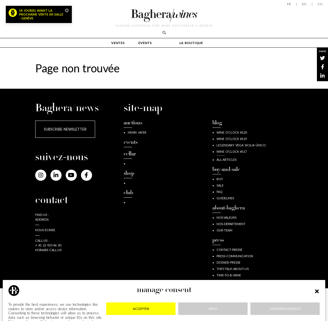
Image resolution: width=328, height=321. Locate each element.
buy (220, 179)
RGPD (159, 304)
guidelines (225, 198)
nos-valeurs (227, 217)
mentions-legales (60, 304)
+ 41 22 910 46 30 (48, 245)
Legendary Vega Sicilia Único (241, 145)
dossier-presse (228, 262)
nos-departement (231, 224)
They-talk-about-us (233, 269)
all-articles (227, 159)
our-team (224, 230)
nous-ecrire (45, 230)
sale (220, 185)
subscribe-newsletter (65, 129)
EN (304, 4)
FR (289, 4)
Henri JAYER (137, 132)
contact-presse (229, 249)
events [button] (145, 43)
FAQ (219, 191)
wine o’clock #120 (232, 132)
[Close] (66, 10)
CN (319, 4)
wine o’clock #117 (232, 151)
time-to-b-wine (229, 275)
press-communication (235, 256)
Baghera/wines (164, 15)
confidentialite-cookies (115, 304)
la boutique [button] (191, 43)
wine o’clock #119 (232, 139)
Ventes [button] (117, 43)
